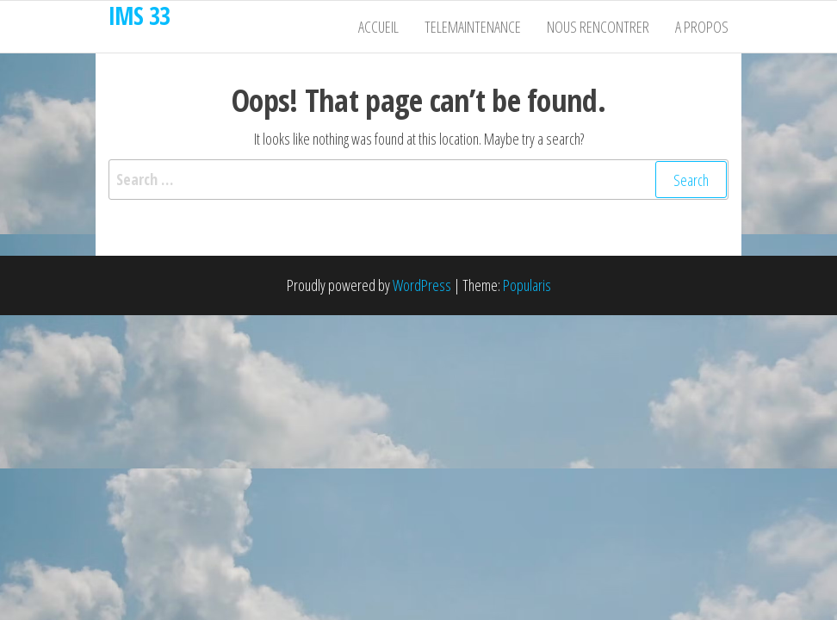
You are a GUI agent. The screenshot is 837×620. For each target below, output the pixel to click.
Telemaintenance (473, 26)
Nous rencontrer (598, 26)
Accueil (378, 26)
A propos (701, 26)
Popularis (527, 285)
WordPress (422, 285)
